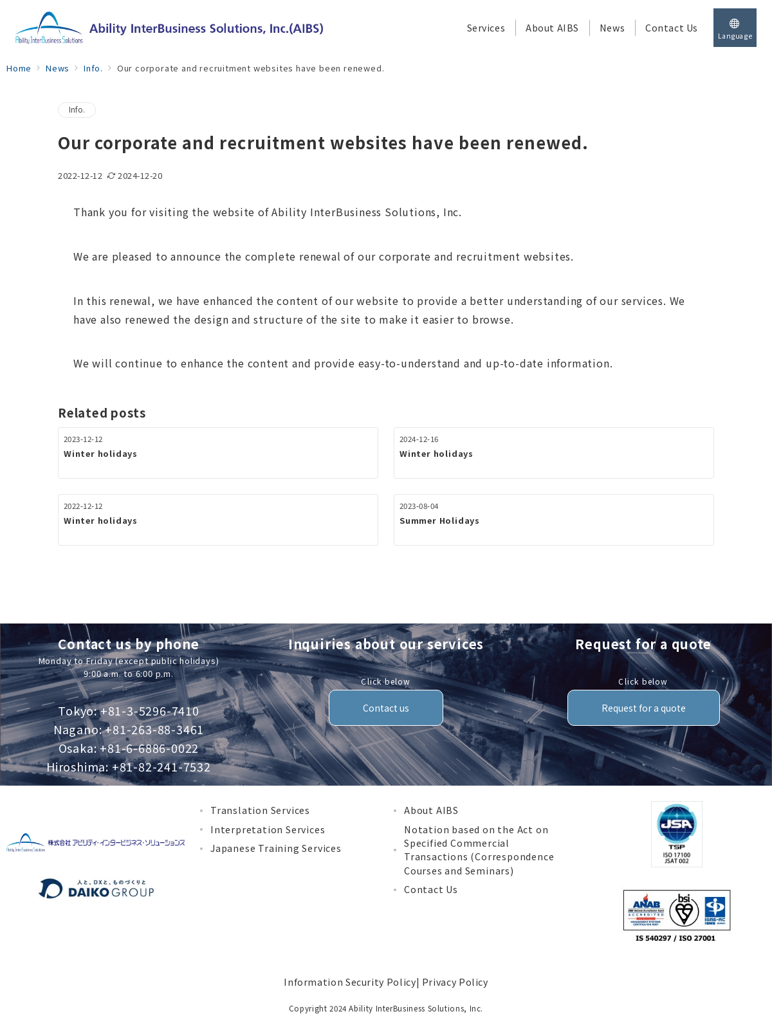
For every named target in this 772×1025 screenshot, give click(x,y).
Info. (77, 109)
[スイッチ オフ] (735, 27)
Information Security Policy (350, 981)
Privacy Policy (455, 981)
